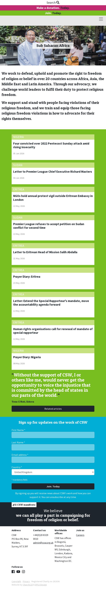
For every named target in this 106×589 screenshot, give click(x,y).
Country (17, 467)
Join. (53, 13)
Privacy (26, 581)
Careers (80, 535)
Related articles (53, 408)
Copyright (16, 581)
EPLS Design (41, 584)
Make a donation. (53, 8)
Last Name (18, 442)
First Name (18, 430)
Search (53, 2)
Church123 (28, 584)
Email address (20, 454)
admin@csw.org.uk (43, 542)
